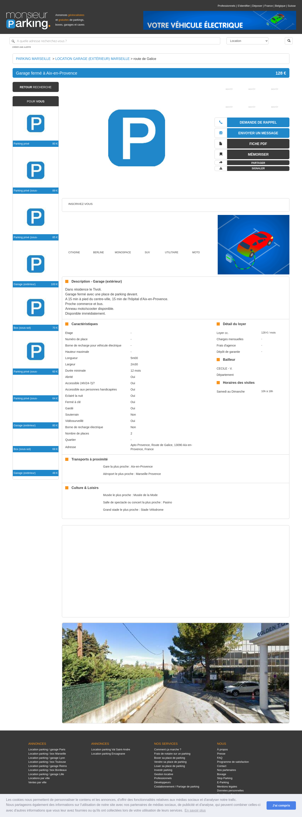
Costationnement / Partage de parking (176, 786)
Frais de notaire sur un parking (172, 753)
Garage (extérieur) (25, 284)
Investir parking (163, 770)
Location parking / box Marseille (47, 753)
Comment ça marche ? (167, 749)
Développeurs (162, 782)
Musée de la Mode (145, 495)
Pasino (167, 502)
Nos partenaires (226, 770)
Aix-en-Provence (142, 466)
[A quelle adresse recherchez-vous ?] (115, 40)
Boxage (221, 774)
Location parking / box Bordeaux (47, 770)
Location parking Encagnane (108, 753)
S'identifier (243, 5)
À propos (222, 749)
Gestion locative (163, 774)
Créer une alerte (21, 47)
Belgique (280, 5)
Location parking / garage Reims (47, 766)
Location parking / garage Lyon (46, 757)
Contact (221, 766)
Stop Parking (224, 778)
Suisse (292, 5)
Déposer (257, 5)
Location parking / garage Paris (46, 749)
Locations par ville (39, 778)
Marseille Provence (148, 474)
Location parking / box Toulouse (47, 761)
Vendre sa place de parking (170, 761)
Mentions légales (227, 786)
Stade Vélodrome (152, 509)
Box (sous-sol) (22, 327)
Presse (221, 753)
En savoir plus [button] (195, 810)
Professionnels (226, 5)
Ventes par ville (37, 782)
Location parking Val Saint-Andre (110, 749)
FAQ (220, 757)
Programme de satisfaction (233, 761)
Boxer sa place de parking (169, 757)
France (268, 5)
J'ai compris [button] (281, 805)
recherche (35, 87)
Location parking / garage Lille (46, 774)
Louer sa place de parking (169, 766)
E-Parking (223, 782)
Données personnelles (230, 790)
